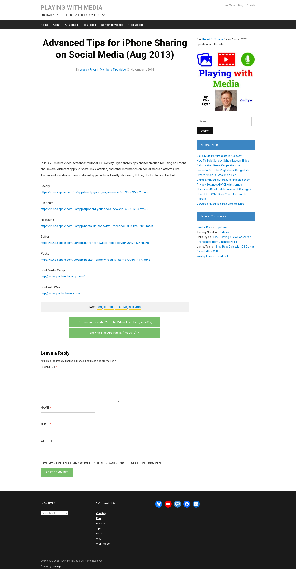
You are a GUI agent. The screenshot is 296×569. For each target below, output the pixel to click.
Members (106, 69)
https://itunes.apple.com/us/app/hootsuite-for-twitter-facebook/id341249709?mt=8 (98, 226)
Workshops (103, 537)
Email (46, 418)
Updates (222, 227)
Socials (251, 5)
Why (98, 532)
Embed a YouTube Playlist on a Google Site (223, 170)
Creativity (101, 506)
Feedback (223, 256)
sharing (135, 307)
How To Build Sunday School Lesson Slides (223, 160)
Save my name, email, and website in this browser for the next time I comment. (102, 456)
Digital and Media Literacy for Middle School (223, 179)
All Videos (71, 24)
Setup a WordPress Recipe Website (218, 165)
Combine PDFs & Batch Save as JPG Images (224, 189)
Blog (240, 5)
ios (99, 307)
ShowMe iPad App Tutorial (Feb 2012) (152, 326)
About (56, 24)
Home (44, 24)
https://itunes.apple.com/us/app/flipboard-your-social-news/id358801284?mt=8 (96, 209)
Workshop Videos (112, 24)
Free (98, 511)
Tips (115, 69)
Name (46, 401)
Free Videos (136, 24)
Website (47, 434)
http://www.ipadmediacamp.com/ (63, 276)
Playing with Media (72, 7)
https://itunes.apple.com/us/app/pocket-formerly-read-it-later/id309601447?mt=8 (97, 259)
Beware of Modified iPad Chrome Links (220, 203)
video (122, 69)
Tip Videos (89, 24)
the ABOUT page (212, 39)
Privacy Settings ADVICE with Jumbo (219, 184)
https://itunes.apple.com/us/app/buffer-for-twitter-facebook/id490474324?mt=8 (96, 242)
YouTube (230, 5)
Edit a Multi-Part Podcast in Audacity (219, 155)
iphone (108, 307)
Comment (49, 360)
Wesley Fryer (88, 69)
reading (121, 307)
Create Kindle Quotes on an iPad (216, 175)
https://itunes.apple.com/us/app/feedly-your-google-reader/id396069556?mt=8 (96, 192)
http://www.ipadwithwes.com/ (61, 293)
